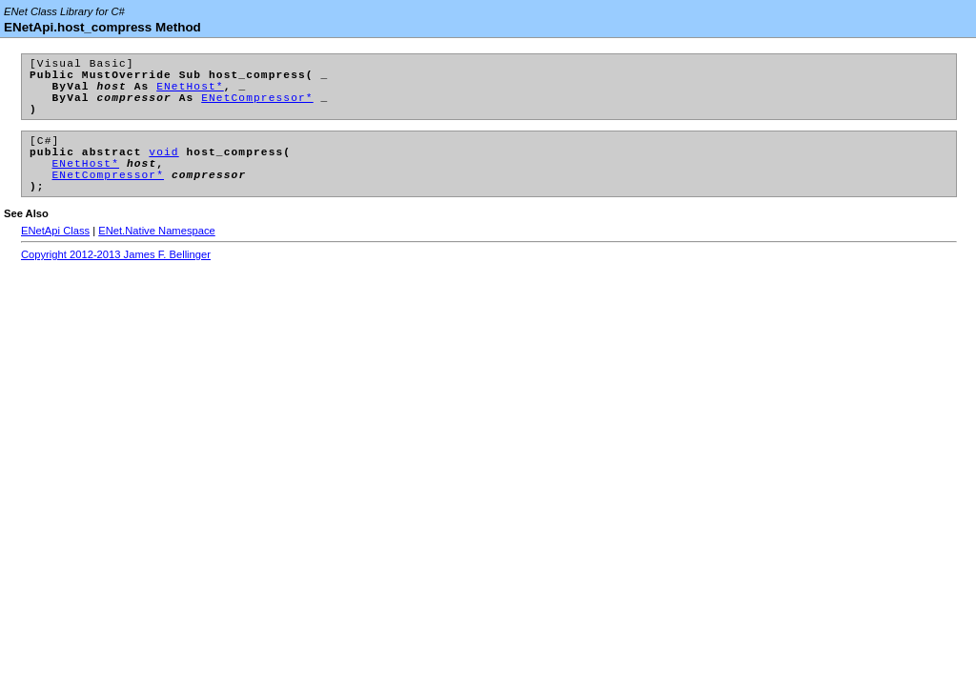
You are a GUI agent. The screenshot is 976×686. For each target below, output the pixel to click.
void (163, 171)
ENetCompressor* (257, 108)
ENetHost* (190, 94)
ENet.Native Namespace (156, 259)
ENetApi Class (55, 259)
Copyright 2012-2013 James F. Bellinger (116, 283)
